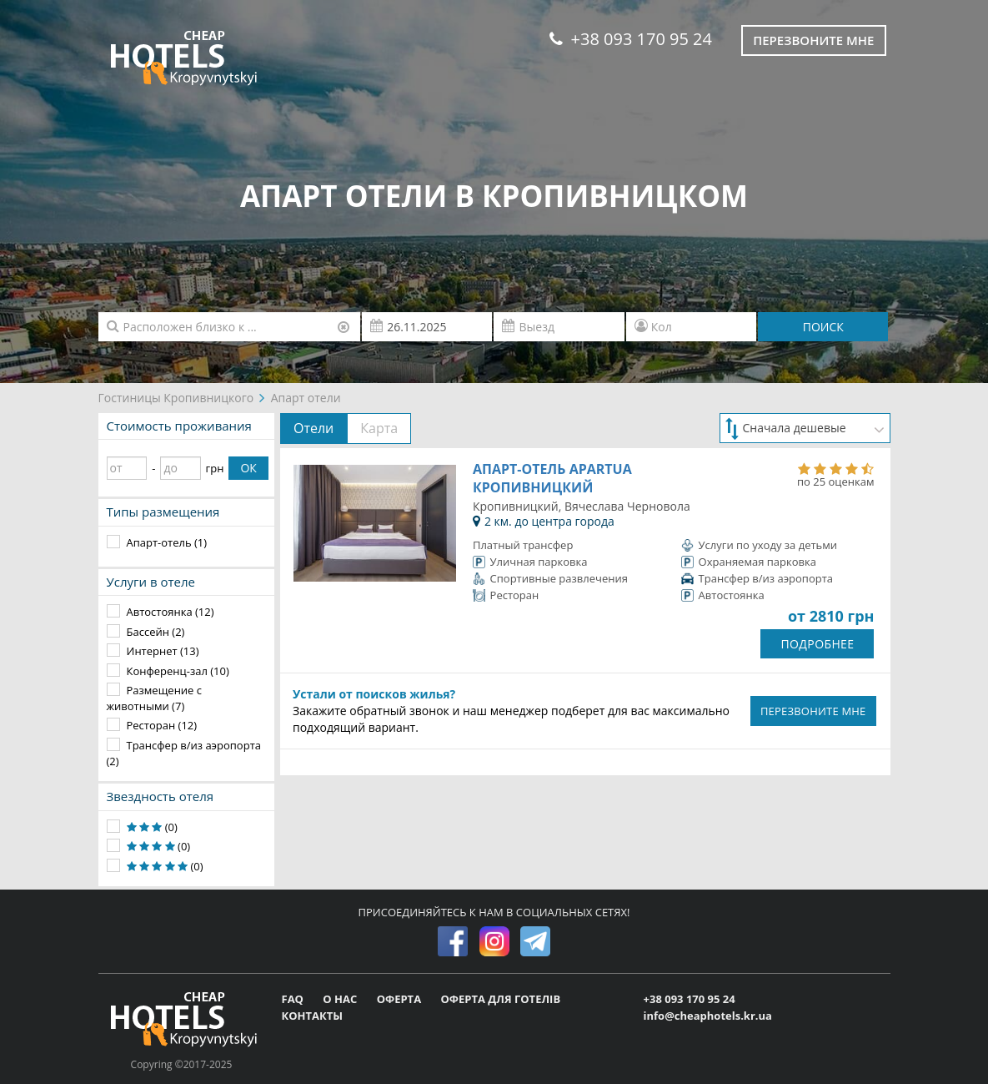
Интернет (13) (163, 650)
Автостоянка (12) (170, 611)
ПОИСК (823, 327)
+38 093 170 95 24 (630, 39)
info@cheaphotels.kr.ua (708, 1015)
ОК (248, 468)
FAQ (294, 998)
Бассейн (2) (156, 631)
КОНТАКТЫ (313, 1015)
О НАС (341, 998)
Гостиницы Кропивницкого (176, 398)
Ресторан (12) (162, 725)
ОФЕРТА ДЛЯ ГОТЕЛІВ (500, 998)
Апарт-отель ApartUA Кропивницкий (552, 478)
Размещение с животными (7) (155, 698)
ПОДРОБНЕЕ (817, 644)
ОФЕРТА (400, 998)
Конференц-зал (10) (178, 670)
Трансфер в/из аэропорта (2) (184, 753)
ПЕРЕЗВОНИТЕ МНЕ (813, 710)
